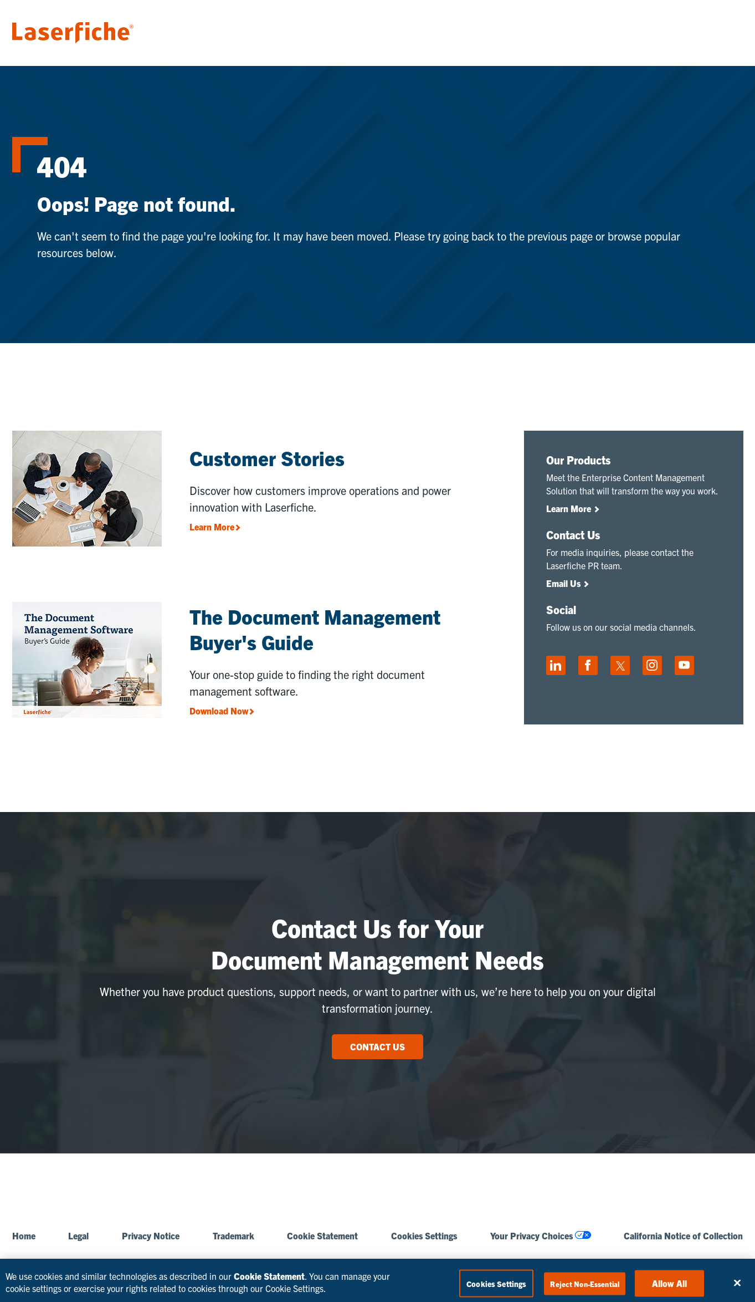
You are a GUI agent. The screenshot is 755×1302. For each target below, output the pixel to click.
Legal (78, 1236)
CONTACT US (377, 1046)
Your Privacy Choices (540, 1236)
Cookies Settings (424, 1236)
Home (23, 1236)
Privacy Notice (150, 1236)
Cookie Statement (322, 1236)
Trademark (233, 1236)
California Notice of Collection (683, 1236)
